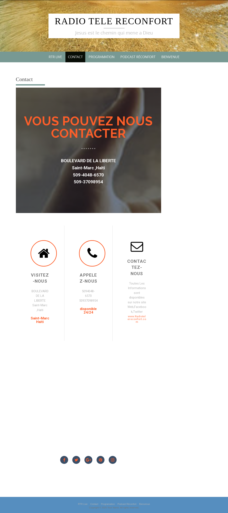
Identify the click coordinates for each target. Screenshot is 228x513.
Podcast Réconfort (137, 57)
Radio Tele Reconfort (114, 21)
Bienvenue (170, 57)
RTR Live (55, 57)
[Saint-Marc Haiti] (88, 395)
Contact (75, 57)
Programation (102, 57)
